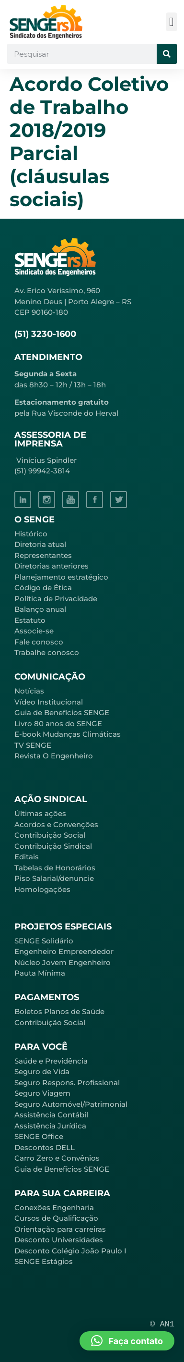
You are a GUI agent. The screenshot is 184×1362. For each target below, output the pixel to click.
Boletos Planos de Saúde (59, 1011)
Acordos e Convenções (56, 824)
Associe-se (34, 630)
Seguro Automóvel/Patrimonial (70, 1104)
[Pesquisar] (167, 54)
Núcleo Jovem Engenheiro (62, 962)
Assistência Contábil (51, 1114)
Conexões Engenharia (54, 1207)
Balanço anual (40, 609)
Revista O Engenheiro (53, 755)
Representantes (43, 555)
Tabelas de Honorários (54, 867)
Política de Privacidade (55, 598)
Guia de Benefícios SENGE (61, 1169)
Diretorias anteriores (51, 565)
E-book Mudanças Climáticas (67, 734)
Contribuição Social (49, 835)
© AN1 (162, 1324)
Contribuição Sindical (53, 846)
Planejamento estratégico (61, 577)
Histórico (30, 533)
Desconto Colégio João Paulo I (70, 1250)
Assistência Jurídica (50, 1125)
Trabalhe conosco (46, 652)
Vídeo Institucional (48, 701)
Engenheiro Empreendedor (64, 951)
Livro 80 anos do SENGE (58, 723)
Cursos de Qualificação (56, 1218)
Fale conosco (38, 641)
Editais (26, 856)
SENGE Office (38, 1136)
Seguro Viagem (42, 1093)
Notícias (29, 690)
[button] (171, 21)
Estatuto (30, 620)
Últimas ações (40, 813)
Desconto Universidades (58, 1239)
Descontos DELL (44, 1147)
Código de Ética (43, 587)
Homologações (42, 889)
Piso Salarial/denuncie (54, 878)
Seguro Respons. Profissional (67, 1082)
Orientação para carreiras (60, 1229)
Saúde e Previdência (51, 1060)
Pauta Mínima (39, 973)
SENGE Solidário (43, 940)
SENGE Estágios (43, 1261)
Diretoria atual (40, 544)
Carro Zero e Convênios (57, 1158)
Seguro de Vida (41, 1071)
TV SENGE (32, 745)
